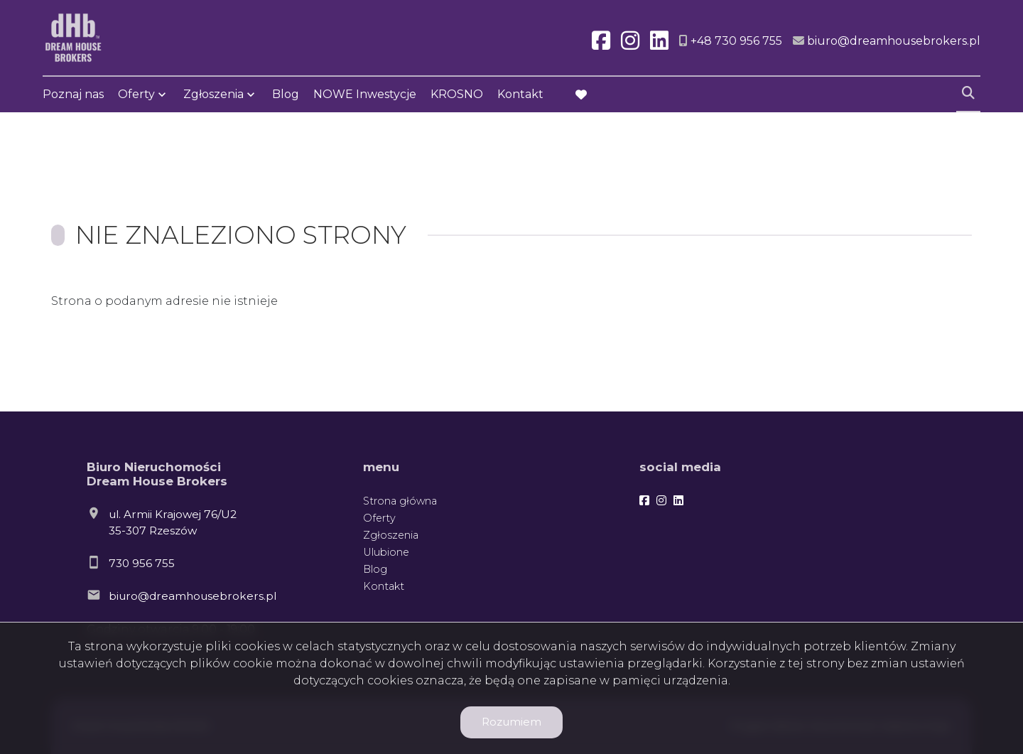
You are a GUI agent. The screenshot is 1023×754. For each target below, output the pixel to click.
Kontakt (520, 94)
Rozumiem (511, 721)
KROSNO (457, 94)
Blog (285, 94)
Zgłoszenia (213, 94)
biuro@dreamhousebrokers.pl (192, 596)
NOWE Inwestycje (364, 94)
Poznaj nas (73, 94)
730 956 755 (142, 563)
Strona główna (400, 501)
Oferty (136, 94)
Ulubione (386, 552)
